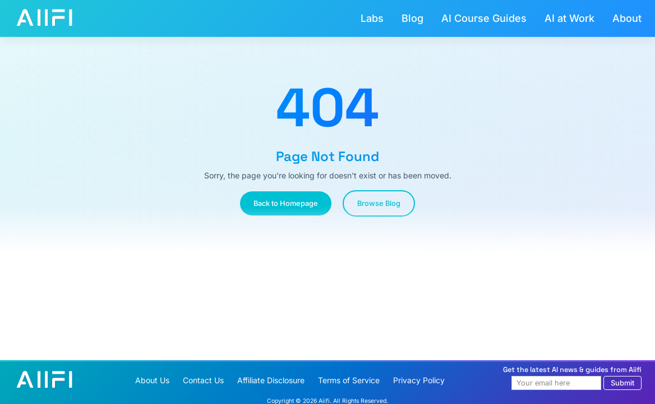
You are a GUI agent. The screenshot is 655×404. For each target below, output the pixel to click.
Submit (622, 383)
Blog (412, 18)
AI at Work (569, 18)
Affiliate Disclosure (271, 380)
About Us (152, 380)
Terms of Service (349, 380)
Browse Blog (378, 203)
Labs (372, 18)
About (627, 18)
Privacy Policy (419, 380)
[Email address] (556, 383)
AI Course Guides (484, 18)
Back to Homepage (285, 203)
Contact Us (203, 380)
